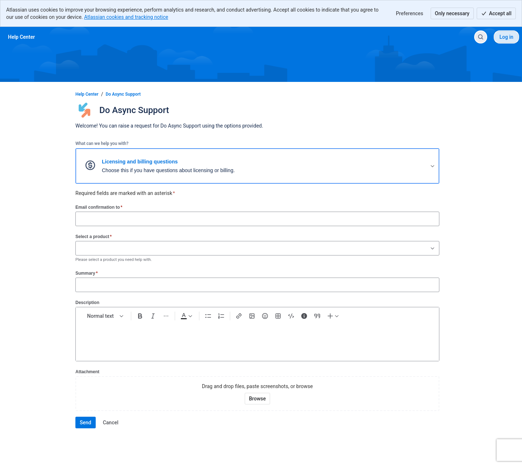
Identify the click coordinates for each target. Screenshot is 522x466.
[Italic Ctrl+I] (153, 316)
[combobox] (79, 248)
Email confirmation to (98, 207)
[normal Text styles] (105, 316)
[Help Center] (21, 37)
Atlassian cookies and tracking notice (126, 17)
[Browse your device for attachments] (257, 398)
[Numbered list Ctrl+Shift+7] (221, 316)
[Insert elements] (333, 316)
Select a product (93, 236)
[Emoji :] (265, 316)
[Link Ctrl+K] (239, 316)
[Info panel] (304, 316)
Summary (86, 273)
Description (87, 302)
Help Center (87, 94)
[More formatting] (166, 316)
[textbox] (257, 337)
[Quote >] (317, 316)
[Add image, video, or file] (252, 316)
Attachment (87, 371)
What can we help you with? (101, 143)
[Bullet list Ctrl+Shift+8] (208, 316)
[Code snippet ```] (291, 316)
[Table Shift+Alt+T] (278, 316)
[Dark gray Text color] (186, 316)
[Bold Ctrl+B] (140, 316)
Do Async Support (123, 94)
